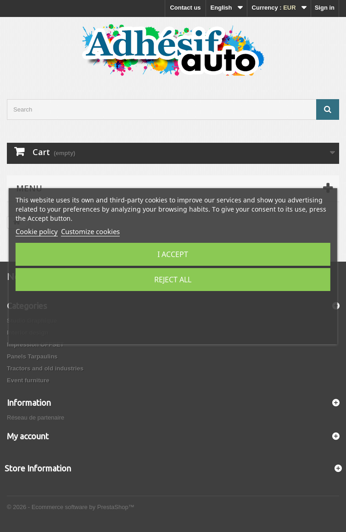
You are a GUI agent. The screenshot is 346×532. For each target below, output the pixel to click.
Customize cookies (90, 231)
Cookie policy (37, 231)
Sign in (325, 7)
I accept (172, 254)
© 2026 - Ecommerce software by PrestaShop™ (70, 507)
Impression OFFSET (35, 344)
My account (28, 436)
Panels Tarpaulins (32, 356)
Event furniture (28, 380)
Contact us (185, 7)
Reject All (172, 279)
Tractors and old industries (45, 368)
